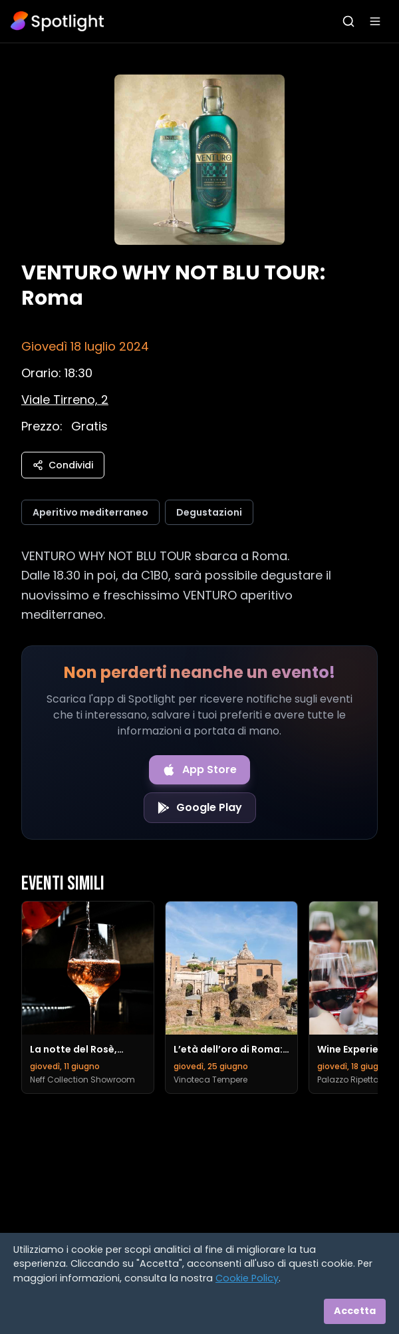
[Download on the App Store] (199, 769)
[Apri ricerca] (348, 21)
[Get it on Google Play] (200, 807)
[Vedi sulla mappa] (64, 399)
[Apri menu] (375, 21)
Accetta (355, 1310)
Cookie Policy (247, 1278)
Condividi (63, 465)
